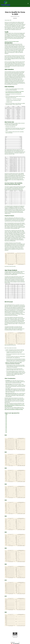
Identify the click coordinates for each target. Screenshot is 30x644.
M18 (6, 414)
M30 (6, 417)
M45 (6, 421)
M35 (6, 418)
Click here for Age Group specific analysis (12, 41)
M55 (6, 424)
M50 (6, 423)
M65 (6, 427)
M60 (6, 426)
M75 (6, 430)
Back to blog (15, 18)
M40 (6, 420)
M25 (6, 415)
